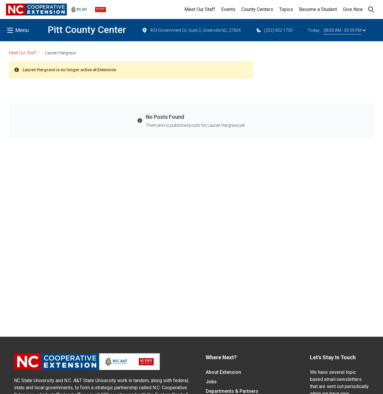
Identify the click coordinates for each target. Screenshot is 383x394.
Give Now (353, 9)
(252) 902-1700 (274, 30)
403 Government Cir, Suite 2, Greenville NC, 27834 (191, 30)
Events (228, 9)
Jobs (211, 381)
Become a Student (318, 9)
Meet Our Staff (199, 9)
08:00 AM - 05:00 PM (345, 30)
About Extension (223, 372)
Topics (286, 9)
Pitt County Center (87, 29)
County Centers (257, 9)
